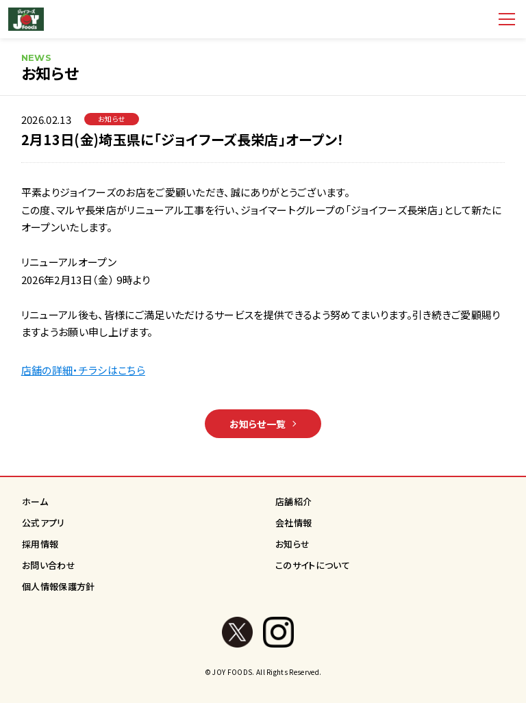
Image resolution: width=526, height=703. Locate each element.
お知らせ (292, 543)
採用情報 (40, 543)
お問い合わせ (48, 565)
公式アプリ (43, 522)
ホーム (35, 501)
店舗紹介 (293, 501)
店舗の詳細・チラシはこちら (83, 370)
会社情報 (293, 522)
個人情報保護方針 (58, 586)
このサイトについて (312, 565)
